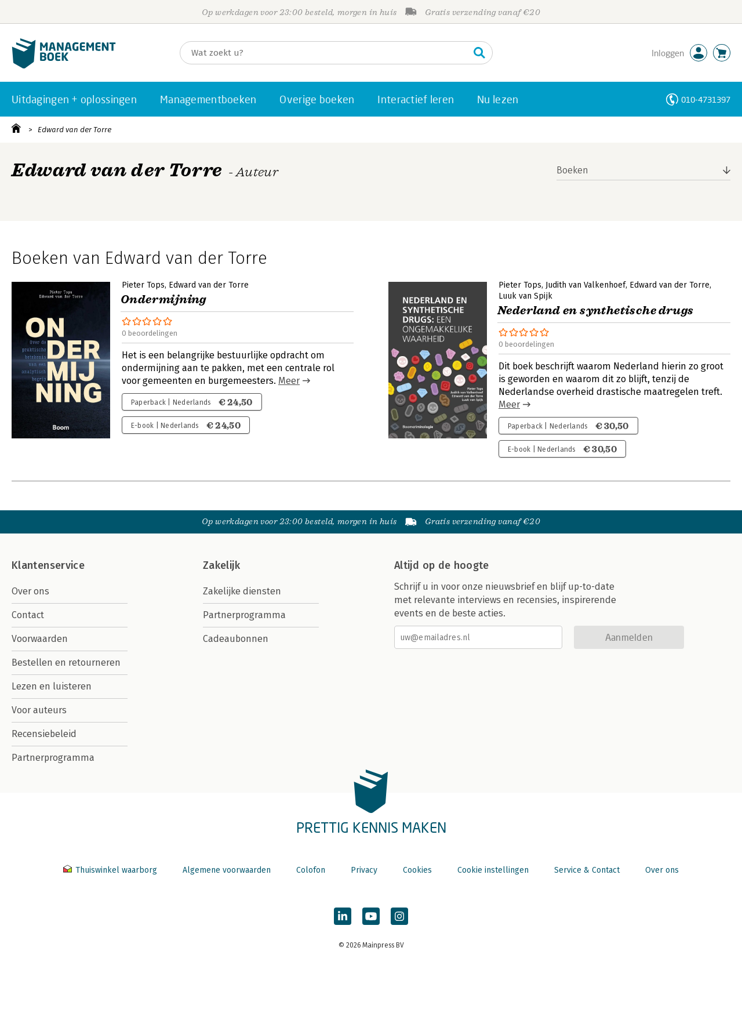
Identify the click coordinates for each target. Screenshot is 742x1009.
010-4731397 (705, 99)
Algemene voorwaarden (227, 870)
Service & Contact (587, 870)
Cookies (417, 870)
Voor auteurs (39, 710)
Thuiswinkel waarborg (111, 870)
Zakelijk (221, 565)
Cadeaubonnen (235, 638)
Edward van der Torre (74, 129)
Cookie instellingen (493, 870)
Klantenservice (48, 565)
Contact (28, 614)
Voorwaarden (40, 638)
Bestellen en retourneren (66, 662)
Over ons (30, 591)
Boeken (572, 170)
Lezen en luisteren (52, 686)
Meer (289, 380)
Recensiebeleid (44, 733)
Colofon (310, 870)
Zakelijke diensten (242, 591)
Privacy (364, 870)
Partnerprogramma (53, 757)
